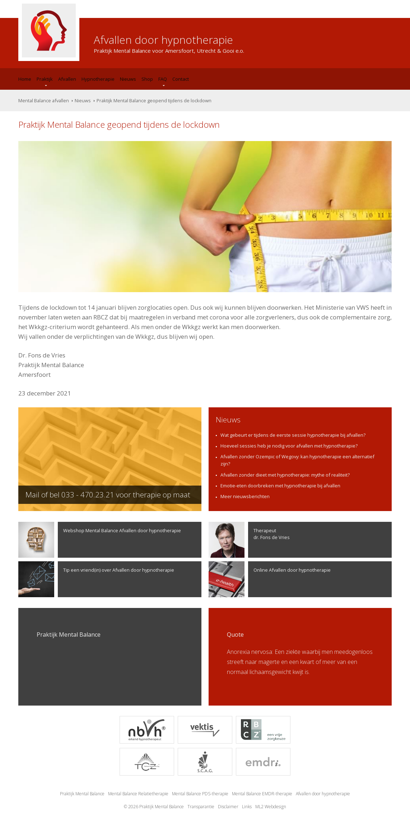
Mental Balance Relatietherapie (138, 794)
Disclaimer (228, 807)
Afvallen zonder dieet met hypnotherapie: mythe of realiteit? (285, 475)
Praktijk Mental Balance (82, 794)
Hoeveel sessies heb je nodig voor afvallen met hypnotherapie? (289, 446)
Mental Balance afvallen (43, 100)
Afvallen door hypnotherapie (323, 794)
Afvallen (67, 79)
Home (24, 79)
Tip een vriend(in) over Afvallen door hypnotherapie (96, 579)
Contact (180, 79)
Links (247, 807)
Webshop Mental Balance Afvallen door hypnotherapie (99, 540)
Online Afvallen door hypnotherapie (270, 579)
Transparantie (200, 807)
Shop (147, 79)
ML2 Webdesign (270, 807)
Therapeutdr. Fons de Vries (249, 540)
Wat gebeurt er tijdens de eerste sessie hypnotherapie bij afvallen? (292, 435)
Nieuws (128, 79)
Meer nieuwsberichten (245, 496)
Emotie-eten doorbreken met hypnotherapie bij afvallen (280, 485)
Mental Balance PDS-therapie (200, 794)
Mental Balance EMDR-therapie (262, 794)
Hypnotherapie (98, 79)
